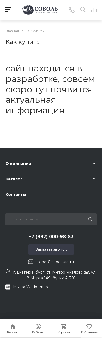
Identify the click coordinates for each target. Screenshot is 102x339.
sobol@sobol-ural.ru (55, 261)
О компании (18, 163)
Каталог (14, 179)
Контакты (15, 194)
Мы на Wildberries (30, 286)
